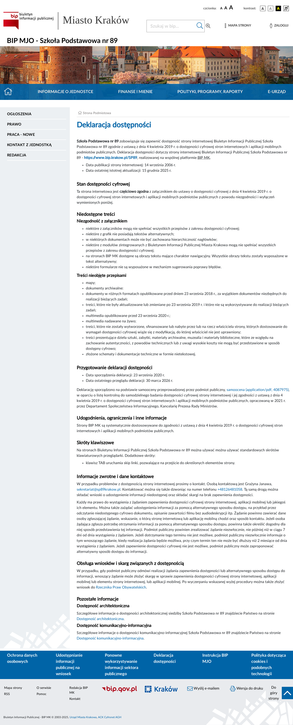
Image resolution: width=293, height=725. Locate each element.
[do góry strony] (279, 693)
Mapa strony (13, 688)
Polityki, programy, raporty (210, 92)
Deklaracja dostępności (165, 658)
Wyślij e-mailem (203, 688)
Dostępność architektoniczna (100, 619)
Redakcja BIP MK (78, 690)
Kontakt (74, 699)
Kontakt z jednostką (29, 145)
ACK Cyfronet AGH (109, 717)
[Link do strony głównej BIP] (72, 21)
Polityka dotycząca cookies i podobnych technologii (268, 664)
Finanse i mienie (135, 92)
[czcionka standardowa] (221, 8)
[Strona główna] (9, 92)
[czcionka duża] (236, 8)
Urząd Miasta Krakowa (83, 717)
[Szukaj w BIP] (170, 26)
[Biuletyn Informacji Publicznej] (119, 691)
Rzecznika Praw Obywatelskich (121, 587)
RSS (7, 694)
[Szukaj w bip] (200, 26)
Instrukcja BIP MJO (215, 658)
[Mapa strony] (238, 25)
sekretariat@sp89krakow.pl (98, 489)
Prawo (14, 124)
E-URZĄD (277, 92)
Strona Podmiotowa (97, 113)
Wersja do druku (246, 688)
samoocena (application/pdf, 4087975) (258, 390)
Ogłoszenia (19, 114)
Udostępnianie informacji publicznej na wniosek (69, 664)
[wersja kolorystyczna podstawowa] (262, 8)
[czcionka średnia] (226, 8)
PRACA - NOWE (21, 134)
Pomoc (41, 694)
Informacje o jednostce (65, 92)
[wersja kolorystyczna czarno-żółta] (278, 8)
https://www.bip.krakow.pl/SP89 (110, 158)
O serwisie (44, 688)
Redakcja (16, 155)
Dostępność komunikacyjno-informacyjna (110, 638)
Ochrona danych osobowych (22, 658)
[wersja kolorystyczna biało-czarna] (270, 8)
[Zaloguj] (279, 25)
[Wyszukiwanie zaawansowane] (208, 26)
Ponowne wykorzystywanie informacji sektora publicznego (121, 664)
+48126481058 (229, 489)
